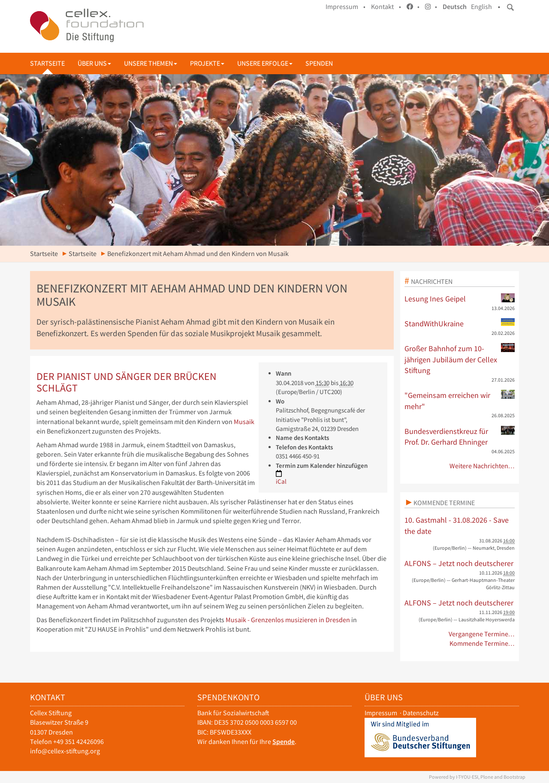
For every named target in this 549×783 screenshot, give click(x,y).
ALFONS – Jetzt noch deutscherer (458, 563)
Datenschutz (421, 713)
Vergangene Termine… (482, 634)
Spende (283, 742)
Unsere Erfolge (265, 63)
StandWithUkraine (459, 323)
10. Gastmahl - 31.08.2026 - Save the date (456, 525)
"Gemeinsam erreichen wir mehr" (459, 400)
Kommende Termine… (482, 643)
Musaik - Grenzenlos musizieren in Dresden (288, 620)
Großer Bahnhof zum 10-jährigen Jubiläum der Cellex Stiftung (459, 359)
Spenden (319, 63)
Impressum (381, 713)
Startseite (47, 63)
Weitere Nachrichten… (482, 466)
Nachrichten (431, 281)
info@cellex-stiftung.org (65, 751)
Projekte (207, 63)
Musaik (244, 422)
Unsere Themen (150, 63)
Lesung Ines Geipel (459, 298)
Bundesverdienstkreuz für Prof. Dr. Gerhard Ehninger (459, 436)
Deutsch (455, 7)
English (481, 7)
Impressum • (345, 7)
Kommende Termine (444, 502)
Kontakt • (386, 7)
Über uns (94, 63)
